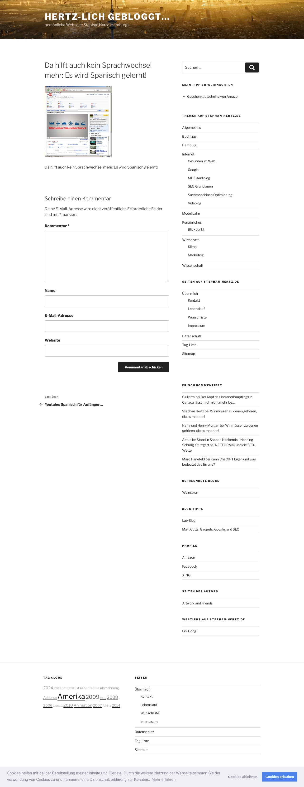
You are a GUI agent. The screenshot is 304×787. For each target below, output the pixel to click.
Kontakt (194, 300)
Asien (81, 688)
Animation (83, 705)
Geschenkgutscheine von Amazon (213, 96)
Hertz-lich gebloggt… (107, 16)
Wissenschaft (192, 265)
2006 (47, 705)
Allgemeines (191, 128)
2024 (48, 688)
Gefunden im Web (201, 161)
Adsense (50, 697)
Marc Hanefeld (193, 459)
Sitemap (188, 354)
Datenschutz (192, 336)
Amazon (188, 557)
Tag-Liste (189, 345)
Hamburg (189, 145)
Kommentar (57, 226)
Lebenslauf (196, 309)
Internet (188, 154)
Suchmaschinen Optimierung (210, 195)
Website (52, 340)
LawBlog (188, 520)
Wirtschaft (190, 240)
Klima (192, 247)
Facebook (189, 566)
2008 (112, 697)
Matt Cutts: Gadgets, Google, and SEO (210, 529)
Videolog (194, 203)
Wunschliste (197, 317)
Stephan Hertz (193, 411)
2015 (72, 688)
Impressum (196, 325)
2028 (89, 688)
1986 (103, 698)
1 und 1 (58, 705)
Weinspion (190, 492)
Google (193, 170)
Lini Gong (189, 631)
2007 (97, 705)
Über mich (190, 293)
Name (50, 290)
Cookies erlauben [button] (280, 777)
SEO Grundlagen (200, 186)
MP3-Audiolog (199, 178)
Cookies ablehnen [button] (242, 777)
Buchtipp (189, 136)
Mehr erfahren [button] (164, 779)
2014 (116, 705)
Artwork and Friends (197, 603)
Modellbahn (191, 213)
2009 (92, 697)
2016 (96, 688)
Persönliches (192, 222)
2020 (65, 688)
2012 (57, 688)
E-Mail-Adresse (59, 315)
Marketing (196, 255)
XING (186, 575)
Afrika (107, 705)
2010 (68, 705)
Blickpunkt (196, 229)
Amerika (71, 696)
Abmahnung (109, 688)
